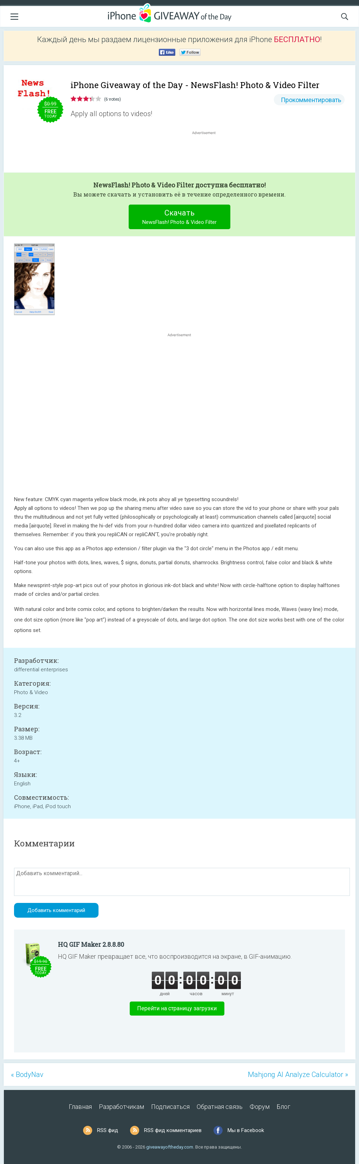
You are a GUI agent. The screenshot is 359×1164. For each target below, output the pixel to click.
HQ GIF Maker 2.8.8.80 (91, 944)
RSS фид (107, 1130)
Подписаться (170, 1106)
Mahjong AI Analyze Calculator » (298, 1074)
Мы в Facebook (246, 1130)
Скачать (179, 217)
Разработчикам (121, 1106)
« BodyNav (27, 1074)
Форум (260, 1106)
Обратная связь (220, 1106)
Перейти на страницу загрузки (177, 1008)
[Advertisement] (207, 153)
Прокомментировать (311, 100)
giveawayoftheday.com (169, 1147)
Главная (80, 1106)
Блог (283, 1106)
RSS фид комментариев (173, 1130)
